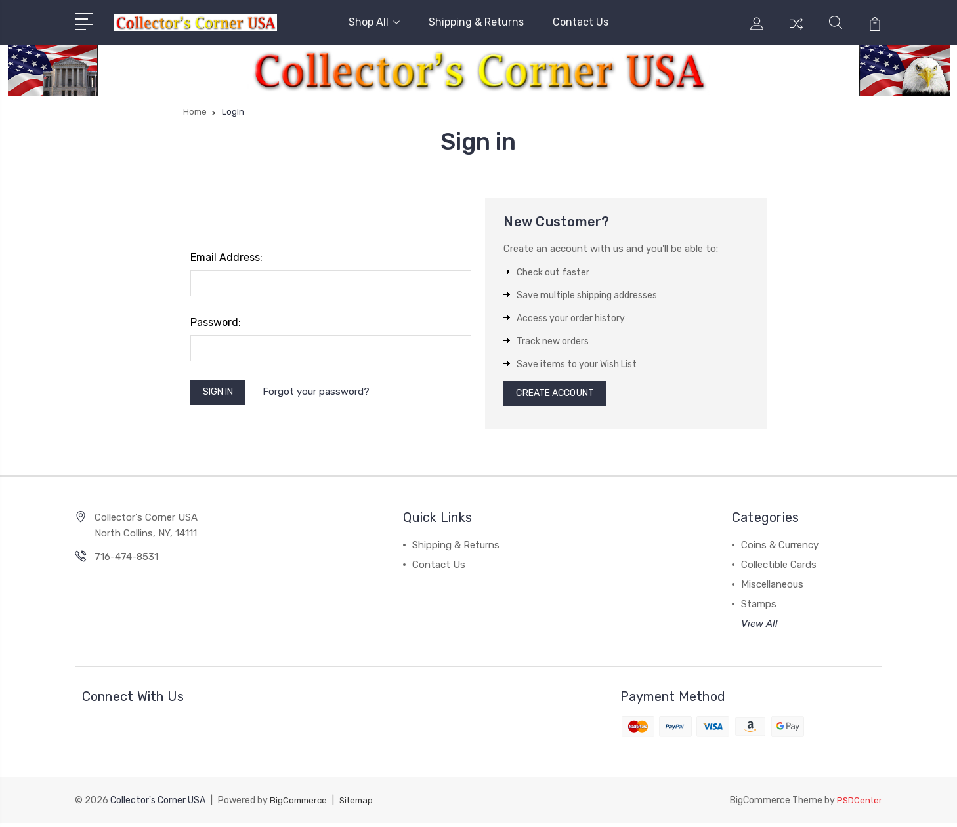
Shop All (374, 22)
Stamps (758, 608)
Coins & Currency (780, 549)
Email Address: (226, 257)
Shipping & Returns (476, 22)
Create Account (561, 395)
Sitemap (361, 804)
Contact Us (580, 22)
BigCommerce (300, 804)
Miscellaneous (772, 588)
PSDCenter (858, 804)
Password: (215, 322)
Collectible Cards (779, 569)
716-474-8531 (126, 561)
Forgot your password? (325, 393)
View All (759, 628)
